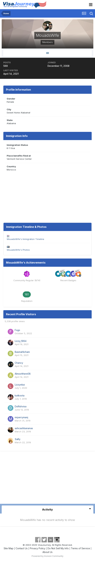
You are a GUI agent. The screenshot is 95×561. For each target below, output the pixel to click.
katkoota (19, 395)
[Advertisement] (47, 478)
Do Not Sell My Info (58, 548)
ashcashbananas (24, 428)
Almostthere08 (23, 373)
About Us (47, 552)
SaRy (17, 439)
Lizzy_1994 (20, 341)
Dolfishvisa (20, 406)
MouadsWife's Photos (18, 249)
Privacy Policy (37, 548)
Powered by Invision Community (47, 556)
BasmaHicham (22, 352)
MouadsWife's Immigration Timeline (25, 239)
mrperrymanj (21, 417)
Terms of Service (80, 548)
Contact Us (22, 548)
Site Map (8, 548)
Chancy (19, 363)
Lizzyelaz (20, 384)
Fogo (17, 330)
